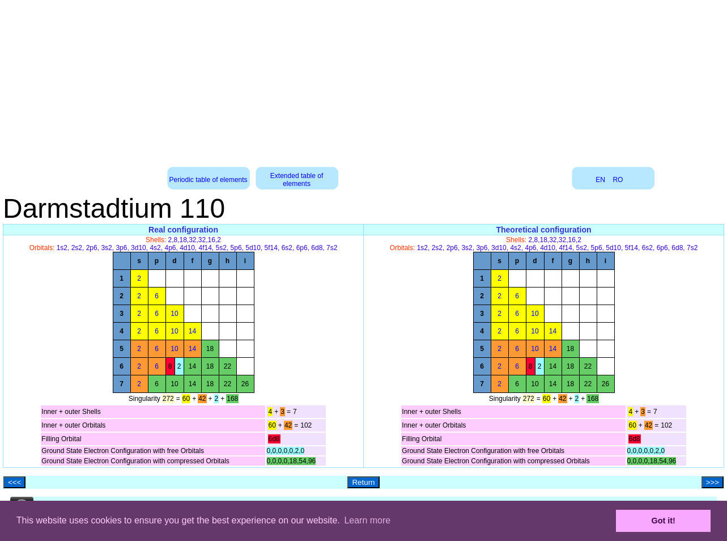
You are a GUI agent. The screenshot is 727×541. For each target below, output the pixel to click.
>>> (712, 482)
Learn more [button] (367, 520)
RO (618, 180)
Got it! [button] (663, 520)
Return (363, 482)
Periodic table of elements (208, 180)
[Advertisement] (364, 79)
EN (600, 180)
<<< (14, 482)
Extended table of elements (296, 180)
